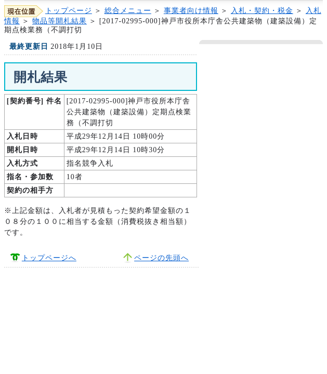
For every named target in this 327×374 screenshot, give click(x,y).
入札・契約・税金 (262, 11)
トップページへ (49, 258)
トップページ (68, 11)
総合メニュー (127, 11)
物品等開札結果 (59, 21)
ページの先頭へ (161, 258)
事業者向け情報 (191, 11)
